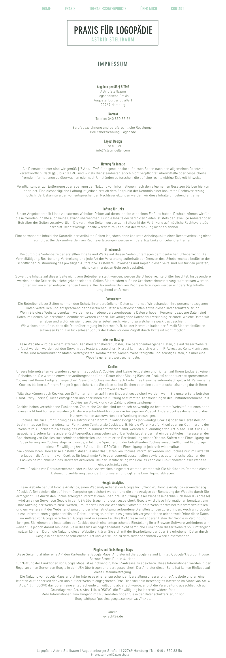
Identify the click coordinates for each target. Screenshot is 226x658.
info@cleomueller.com (113, 150)
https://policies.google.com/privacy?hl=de (118, 599)
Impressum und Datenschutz (110, 655)
